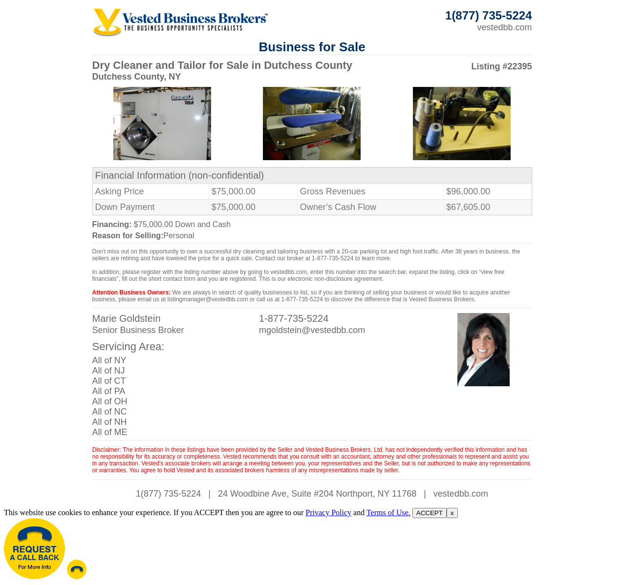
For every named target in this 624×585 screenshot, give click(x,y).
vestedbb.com (504, 27)
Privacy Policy (328, 512)
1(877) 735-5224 (168, 494)
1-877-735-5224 (293, 318)
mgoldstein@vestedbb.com (312, 330)
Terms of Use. (388, 512)
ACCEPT (429, 513)
